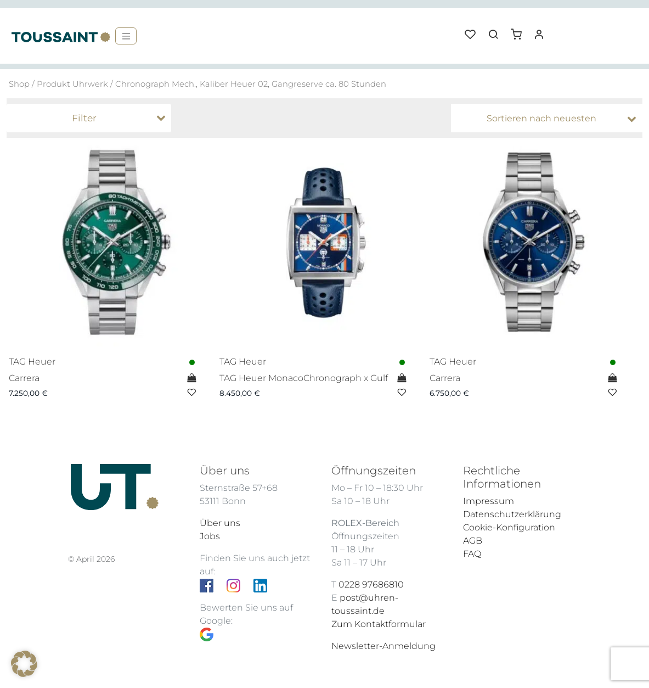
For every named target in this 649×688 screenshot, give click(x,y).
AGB (472, 540)
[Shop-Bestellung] (549, 118)
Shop (19, 84)
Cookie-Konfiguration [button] (509, 527)
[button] (520, 30)
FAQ (472, 554)
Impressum (488, 501)
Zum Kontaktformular (378, 624)
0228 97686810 (371, 584)
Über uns (220, 523)
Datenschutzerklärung (512, 514)
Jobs (210, 536)
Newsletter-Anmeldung (383, 646)
